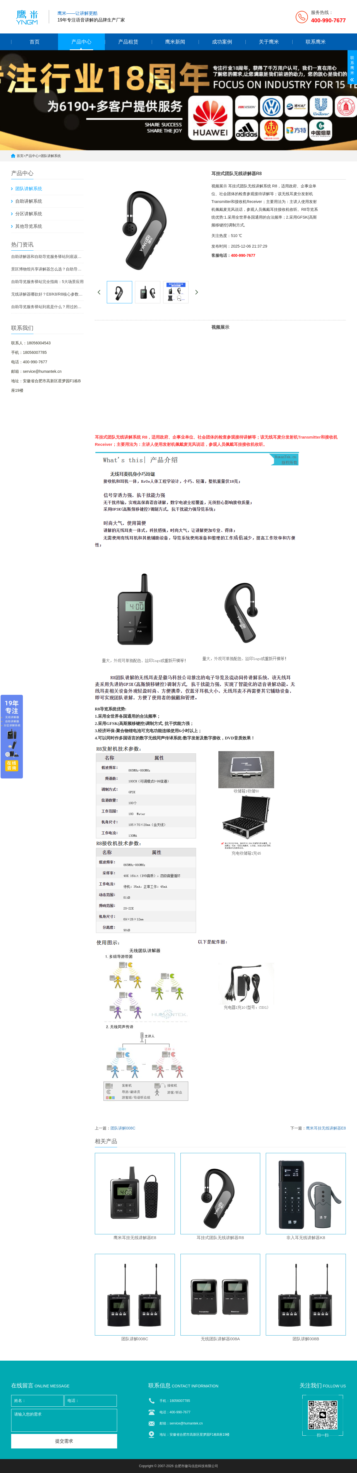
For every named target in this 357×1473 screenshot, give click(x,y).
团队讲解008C (122, 1128)
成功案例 (222, 42)
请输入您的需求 (64, 1420)
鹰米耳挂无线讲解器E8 (326, 1128)
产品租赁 (128, 42)
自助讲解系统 (28, 201)
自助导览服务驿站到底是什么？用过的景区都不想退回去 (47, 306)
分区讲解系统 (28, 213)
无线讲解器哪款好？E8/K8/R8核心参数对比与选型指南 (47, 294)
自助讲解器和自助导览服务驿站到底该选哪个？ (47, 256)
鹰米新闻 (175, 42)
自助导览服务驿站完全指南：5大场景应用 (47, 281)
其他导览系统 (28, 226)
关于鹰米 (269, 42)
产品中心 (81, 42)
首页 (35, 42)
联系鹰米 (316, 42)
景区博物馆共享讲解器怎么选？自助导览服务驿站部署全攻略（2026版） (47, 269)
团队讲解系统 (51, 156)
